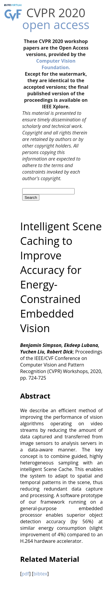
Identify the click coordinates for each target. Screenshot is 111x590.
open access (55, 24)
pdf (25, 573)
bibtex (40, 573)
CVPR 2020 (56, 12)
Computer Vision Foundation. (55, 64)
